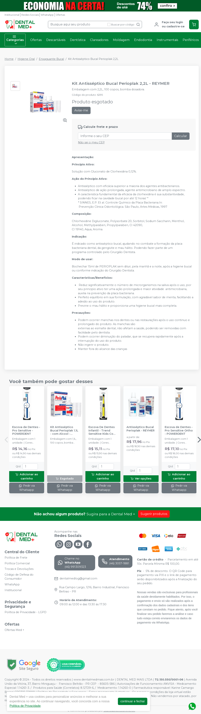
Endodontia (143, 40)
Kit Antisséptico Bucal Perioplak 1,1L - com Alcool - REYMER (64, 430)
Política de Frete (16, 557)
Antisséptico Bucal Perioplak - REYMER (140, 429)
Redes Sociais (30, 14)
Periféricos (191, 40)
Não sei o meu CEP (91, 142)
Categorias (15, 40)
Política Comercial (17, 563)
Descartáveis (55, 40)
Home (9, 59)
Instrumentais (167, 40)
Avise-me (81, 110)
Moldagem (121, 40)
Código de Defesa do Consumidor (19, 577)
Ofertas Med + (14, 630)
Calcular (180, 136)
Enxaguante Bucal (51, 59)
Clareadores (99, 40)
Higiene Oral (26, 59)
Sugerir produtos (154, 514)
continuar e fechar (132, 701)
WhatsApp (47, 14)
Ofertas (60, 14)
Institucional (12, 14)
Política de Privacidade (25, 705)
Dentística (77, 40)
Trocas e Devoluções (19, 569)
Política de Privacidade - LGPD (25, 612)
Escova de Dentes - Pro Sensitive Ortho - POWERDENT (179, 430)
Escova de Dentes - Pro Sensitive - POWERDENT (26, 430)
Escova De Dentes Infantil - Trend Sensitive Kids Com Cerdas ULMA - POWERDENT (102, 430)
